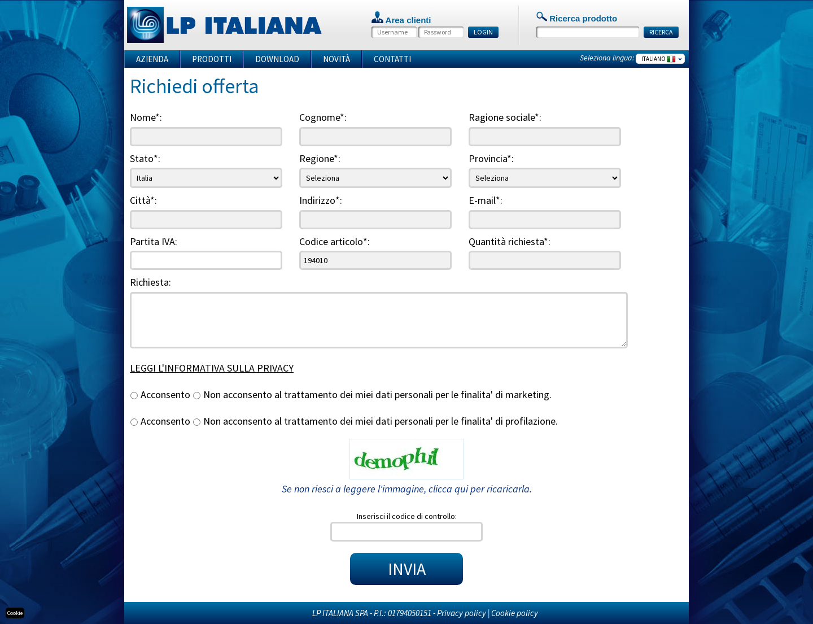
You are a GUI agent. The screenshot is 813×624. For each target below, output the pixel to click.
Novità (336, 59)
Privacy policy (461, 613)
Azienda (152, 59)
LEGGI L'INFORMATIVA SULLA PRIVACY (212, 367)
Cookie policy (514, 613)
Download (277, 59)
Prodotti (211, 59)
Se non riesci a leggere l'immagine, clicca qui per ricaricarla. (407, 488)
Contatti (392, 59)
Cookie (15, 613)
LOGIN (483, 32)
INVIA (407, 568)
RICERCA (661, 32)
